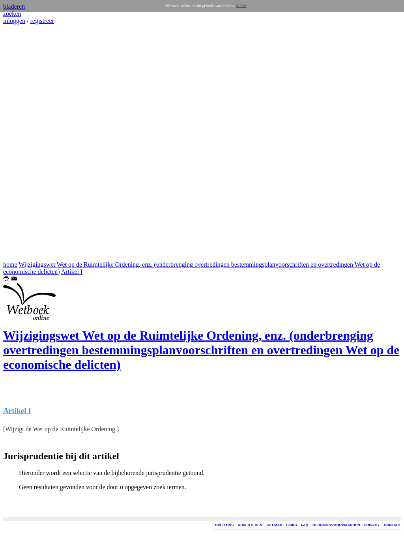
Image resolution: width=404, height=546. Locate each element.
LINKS (291, 525)
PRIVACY (372, 525)
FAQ (305, 525)
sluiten (241, 6)
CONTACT (392, 525)
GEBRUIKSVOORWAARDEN (336, 525)
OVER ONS (224, 525)
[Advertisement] (26, 142)
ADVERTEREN (250, 525)
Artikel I (72, 271)
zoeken (12, 13)
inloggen (14, 20)
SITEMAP (274, 525)
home (10, 264)
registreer (42, 20)
